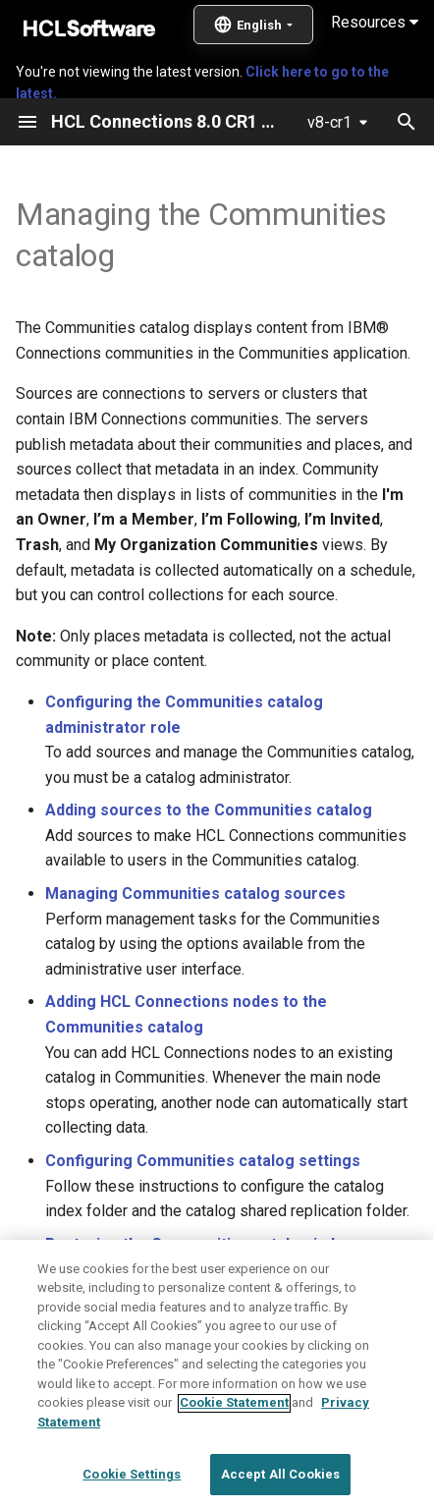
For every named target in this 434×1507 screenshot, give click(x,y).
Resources (374, 22)
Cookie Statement (234, 1446)
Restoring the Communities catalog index (199, 1244)
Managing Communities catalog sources (195, 893)
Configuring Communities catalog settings (202, 1160)
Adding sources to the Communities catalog (208, 810)
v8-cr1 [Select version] (329, 122)
